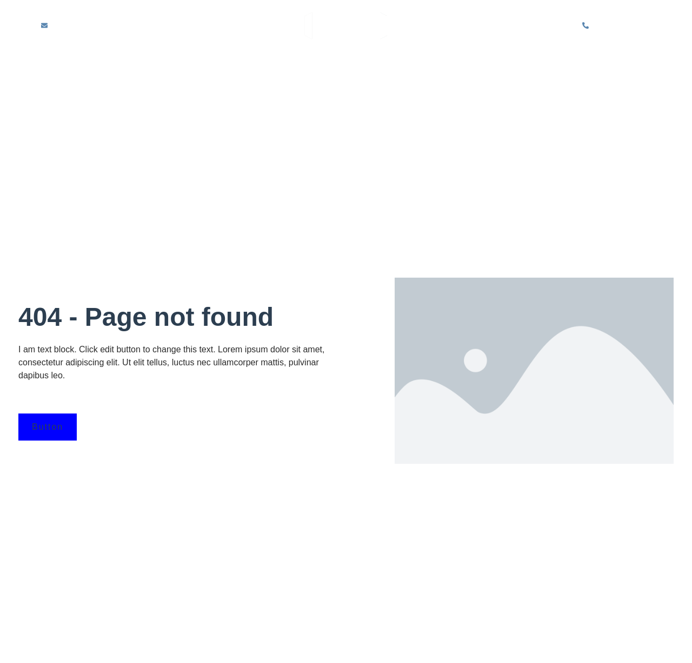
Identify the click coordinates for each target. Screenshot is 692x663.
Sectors (467, 68)
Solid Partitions (288, 68)
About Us (212, 68)
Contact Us (349, 87)
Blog (607, 68)
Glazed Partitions (388, 68)
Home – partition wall (121, 68)
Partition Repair (541, 68)
